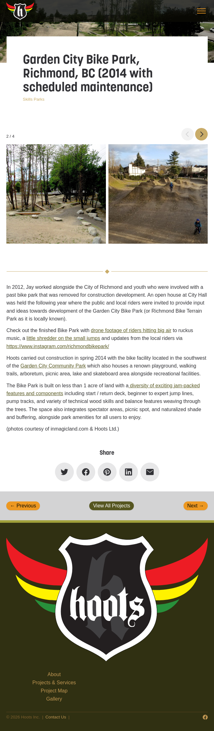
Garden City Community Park (53, 365)
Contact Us (55, 717)
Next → (195, 505)
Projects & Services (54, 682)
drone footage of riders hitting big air (131, 330)
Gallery (54, 699)
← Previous (23, 505)
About (54, 674)
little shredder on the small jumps (63, 338)
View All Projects (111, 505)
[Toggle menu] (201, 11)
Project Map (54, 690)
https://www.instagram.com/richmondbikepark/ (58, 346)
